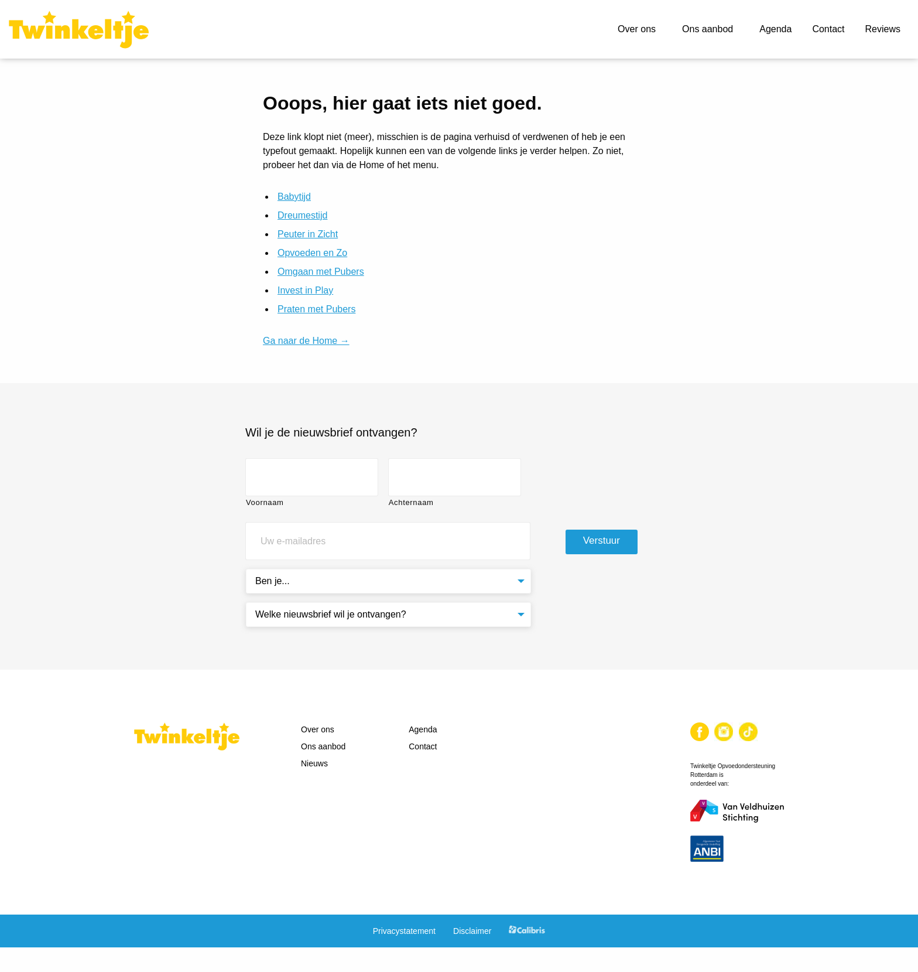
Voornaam (265, 502)
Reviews (882, 29)
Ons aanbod (707, 29)
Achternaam (411, 502)
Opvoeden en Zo (312, 253)
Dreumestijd (302, 215)
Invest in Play (305, 290)
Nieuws (314, 763)
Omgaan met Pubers (321, 272)
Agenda (775, 29)
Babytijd (294, 197)
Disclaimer (472, 931)
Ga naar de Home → (306, 341)
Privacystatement (404, 931)
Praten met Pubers (316, 309)
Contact (828, 29)
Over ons (637, 29)
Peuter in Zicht (308, 234)
